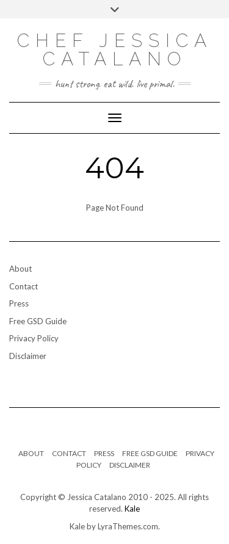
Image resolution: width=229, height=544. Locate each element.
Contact (23, 286)
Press (19, 303)
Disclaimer (27, 356)
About (20, 269)
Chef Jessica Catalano (115, 50)
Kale (132, 508)
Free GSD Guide (38, 321)
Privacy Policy (34, 338)
